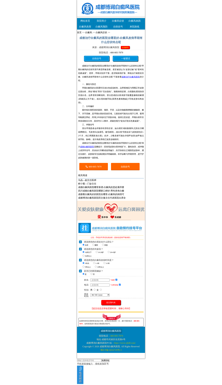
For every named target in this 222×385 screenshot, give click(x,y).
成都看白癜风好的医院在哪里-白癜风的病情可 (101, 194)
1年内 (87, 263)
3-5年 (108, 263)
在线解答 (125, 48)
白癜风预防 (102, 26)
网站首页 (85, 21)
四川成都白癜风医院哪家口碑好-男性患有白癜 (101, 191)
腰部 (96, 245)
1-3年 (97, 263)
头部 (86, 245)
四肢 (106, 245)
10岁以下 (88, 252)
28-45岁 (113, 252)
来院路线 (134, 26)
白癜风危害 (85, 26)
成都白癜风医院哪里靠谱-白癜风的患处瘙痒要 (101, 187)
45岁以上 (88, 256)
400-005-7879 (116, 52)
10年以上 (100, 267)
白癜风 (88, 32)
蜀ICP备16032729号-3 (111, 350)
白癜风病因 (135, 21)
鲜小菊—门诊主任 (87, 183)
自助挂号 (118, 26)
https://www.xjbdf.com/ (125, 343)
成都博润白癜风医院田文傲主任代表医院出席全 (102, 198)
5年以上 (88, 267)
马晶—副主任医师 (87, 180)
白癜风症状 (118, 21)
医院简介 (101, 21)
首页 (79, 32)
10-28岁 (101, 252)
